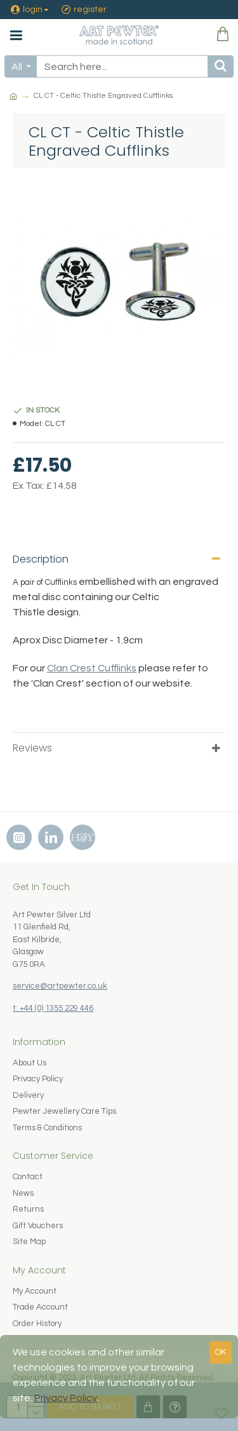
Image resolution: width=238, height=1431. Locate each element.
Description (41, 559)
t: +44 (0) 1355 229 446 (53, 1008)
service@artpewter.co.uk (60, 986)
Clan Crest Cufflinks (91, 668)
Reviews (32, 748)
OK (220, 1352)
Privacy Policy (65, 1398)
